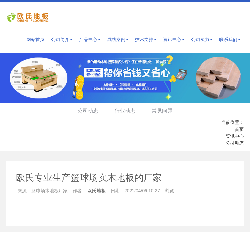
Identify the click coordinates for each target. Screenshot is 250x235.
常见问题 (163, 111)
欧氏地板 (97, 190)
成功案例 (118, 39)
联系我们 (230, 39)
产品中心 (90, 39)
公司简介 (62, 39)
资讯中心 (174, 39)
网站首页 (35, 39)
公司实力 (202, 39)
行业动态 (125, 111)
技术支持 (146, 39)
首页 (239, 129)
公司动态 (86, 111)
